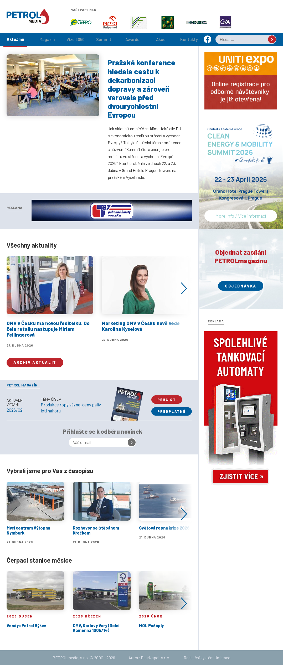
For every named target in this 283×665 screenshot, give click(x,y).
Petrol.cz (28, 16)
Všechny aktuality (32, 245)
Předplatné (171, 411)
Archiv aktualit (34, 362)
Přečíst (166, 399)
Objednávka (240, 286)
